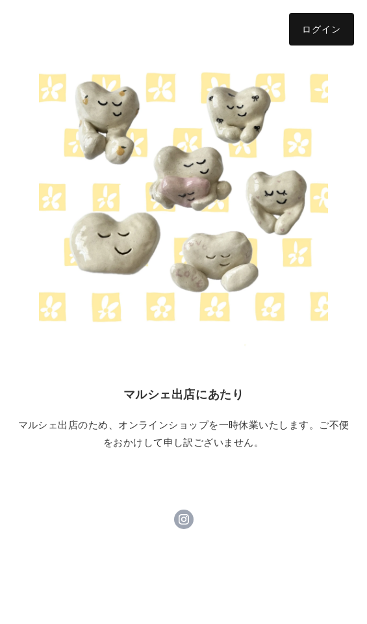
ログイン (321, 28)
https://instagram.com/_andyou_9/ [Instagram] (184, 519)
